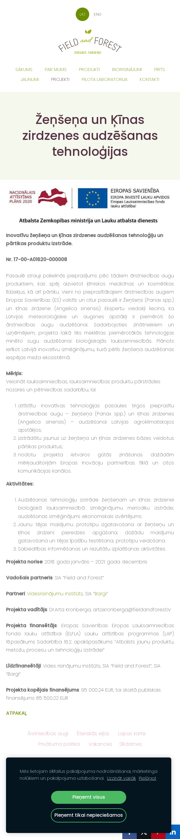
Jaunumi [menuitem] (30, 79)
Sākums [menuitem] (23, 69)
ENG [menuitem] (98, 14)
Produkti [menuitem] (89, 69)
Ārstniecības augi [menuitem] (47, 733)
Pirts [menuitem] (159, 69)
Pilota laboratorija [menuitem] (104, 79)
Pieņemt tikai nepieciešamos (88, 815)
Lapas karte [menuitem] (132, 733)
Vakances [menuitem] (100, 744)
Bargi (100, 593)
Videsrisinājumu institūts (55, 593)
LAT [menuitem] (83, 14)
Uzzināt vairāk (121, 778)
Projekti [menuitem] (60, 79)
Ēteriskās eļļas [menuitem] (93, 733)
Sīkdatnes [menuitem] (130, 744)
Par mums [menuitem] (56, 69)
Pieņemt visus (88, 797)
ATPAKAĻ (16, 713)
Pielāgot (147, 778)
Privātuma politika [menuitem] (59, 744)
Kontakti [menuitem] (149, 79)
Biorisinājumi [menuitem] (127, 69)
